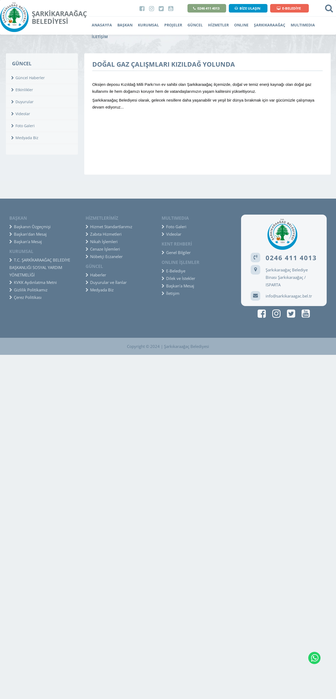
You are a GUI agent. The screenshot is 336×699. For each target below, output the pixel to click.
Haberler (96, 275)
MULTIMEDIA (303, 24)
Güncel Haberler (28, 77)
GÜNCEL (195, 24)
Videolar (20, 113)
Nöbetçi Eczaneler (104, 256)
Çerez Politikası (25, 297)
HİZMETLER (218, 24)
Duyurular (22, 101)
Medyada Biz (24, 137)
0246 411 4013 (206, 8)
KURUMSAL (148, 24)
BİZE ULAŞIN (248, 8)
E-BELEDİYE (289, 8)
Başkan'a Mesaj (25, 241)
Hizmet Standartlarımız (109, 226)
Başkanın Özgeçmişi (30, 226)
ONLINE (241, 24)
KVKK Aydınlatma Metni (33, 282)
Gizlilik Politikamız (28, 289)
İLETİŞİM (100, 36)
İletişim (170, 293)
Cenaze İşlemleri (103, 249)
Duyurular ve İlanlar (106, 282)
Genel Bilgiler (176, 252)
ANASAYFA (102, 24)
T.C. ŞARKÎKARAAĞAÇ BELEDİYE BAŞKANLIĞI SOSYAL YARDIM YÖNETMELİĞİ (39, 267)
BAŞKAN (125, 24)
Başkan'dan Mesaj (28, 234)
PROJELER (173, 24)
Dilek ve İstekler (178, 278)
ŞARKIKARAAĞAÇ (269, 24)
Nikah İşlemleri (102, 241)
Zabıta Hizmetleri (104, 234)
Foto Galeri (23, 125)
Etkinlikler (22, 89)
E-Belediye (173, 271)
